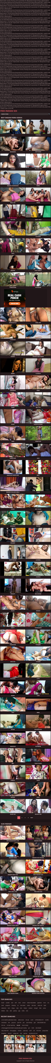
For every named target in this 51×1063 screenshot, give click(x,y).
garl (35, 1022)
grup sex (14, 1022)
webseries (3, 1008)
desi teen (34, 1005)
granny (15, 1010)
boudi (2, 1002)
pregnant (7, 1005)
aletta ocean (21, 1020)
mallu (23, 1010)
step (17, 1008)
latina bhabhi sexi (41, 1022)
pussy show (45, 1030)
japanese (39, 1002)
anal (12, 1002)
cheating (14, 1005)
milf (16, 1002)
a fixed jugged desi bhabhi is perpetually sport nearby (14, 1028)
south (32, 1020)
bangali (36, 1008)
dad (11, 1010)
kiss (7, 1010)
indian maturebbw (31, 1002)
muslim (19, 1030)
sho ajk (27, 1020)
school (23, 1002)
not (34, 1030)
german (25, 1033)
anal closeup (29, 1022)
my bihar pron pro (33, 1033)
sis (18, 1005)
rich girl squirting (11, 1025)
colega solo (15, 1033)
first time (39, 1030)
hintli (33, 1028)
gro (29, 1028)
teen (9, 1008)
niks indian (22, 1005)
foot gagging (13, 1030)
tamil (2, 1005)
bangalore (3, 1033)
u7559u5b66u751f (39, 1020)
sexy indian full (4, 1030)
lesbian (3, 1010)
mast (19, 1002)
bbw (40, 1008)
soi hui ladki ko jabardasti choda (8, 1020)
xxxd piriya (3, 1022)
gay (19, 1010)
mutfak (47, 1020)
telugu (13, 1008)
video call (40, 1005)
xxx (48, 1002)
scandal (7, 1002)
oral (21, 1033)
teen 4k (9, 1033)
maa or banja (25, 1025)
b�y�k (18, 1025)
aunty (44, 1008)
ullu (27, 1010)
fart (9, 1022)
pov (24, 1022)
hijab (45, 1005)
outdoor (30, 1008)
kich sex (3, 1025)
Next (31, 817)
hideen (25, 1008)
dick (21, 1008)
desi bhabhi (38, 1028)
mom (44, 1002)
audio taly (25, 1030)
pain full (19, 1022)
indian (28, 1005)
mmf (30, 1030)
